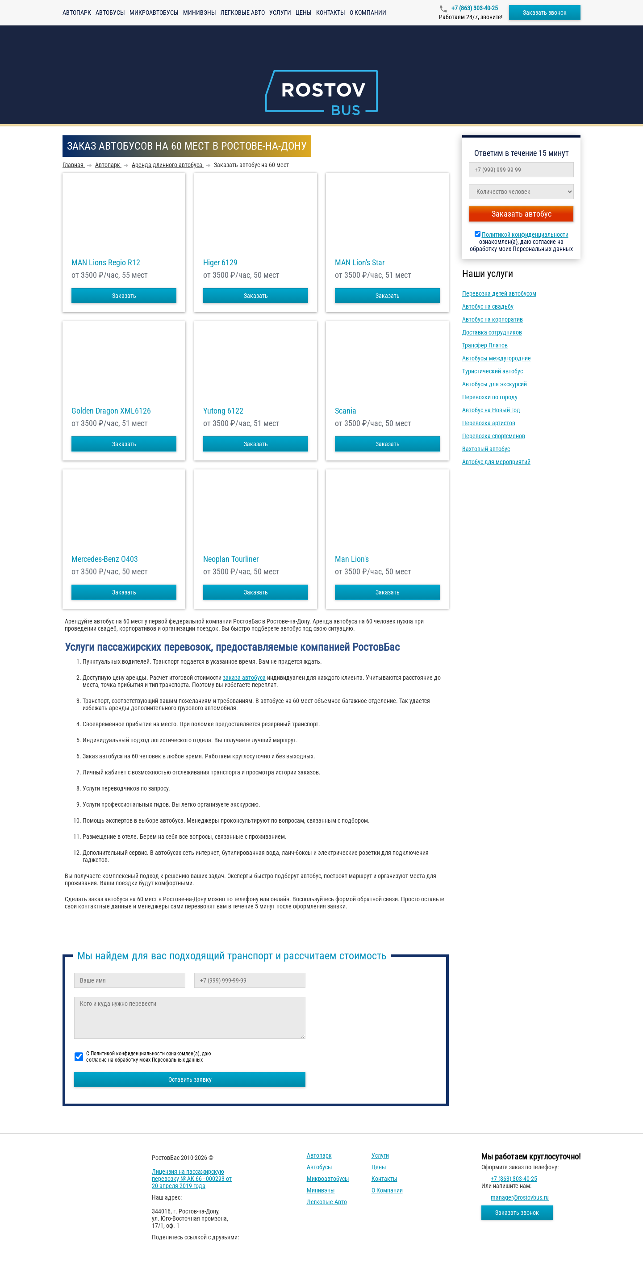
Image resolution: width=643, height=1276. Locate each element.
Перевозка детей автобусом (499, 293)
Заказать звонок (545, 12)
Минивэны (199, 12)
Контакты (330, 12)
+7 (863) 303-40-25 (474, 8)
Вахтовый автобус (486, 448)
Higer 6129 (220, 263)
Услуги (280, 12)
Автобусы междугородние (496, 358)
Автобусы (110, 12)
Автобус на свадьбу (488, 306)
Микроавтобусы (154, 12)
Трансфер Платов (485, 345)
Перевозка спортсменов (493, 435)
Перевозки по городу (490, 397)
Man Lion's (352, 559)
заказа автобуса (244, 677)
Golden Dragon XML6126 (111, 411)
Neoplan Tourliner (231, 559)
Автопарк (77, 12)
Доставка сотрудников (492, 332)
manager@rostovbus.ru (520, 1197)
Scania (345, 411)
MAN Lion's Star (359, 263)
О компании (368, 12)
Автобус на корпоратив (492, 319)
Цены (304, 12)
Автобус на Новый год (491, 410)
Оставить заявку (190, 1079)
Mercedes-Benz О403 (104, 559)
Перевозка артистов (488, 423)
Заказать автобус (521, 213)
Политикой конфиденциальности (525, 234)
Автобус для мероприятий (496, 461)
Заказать (124, 295)
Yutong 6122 (223, 411)
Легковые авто (243, 12)
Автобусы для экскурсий (494, 384)
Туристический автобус (492, 371)
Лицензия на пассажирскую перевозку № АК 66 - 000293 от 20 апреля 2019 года (192, 1178)
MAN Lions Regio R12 (105, 263)
